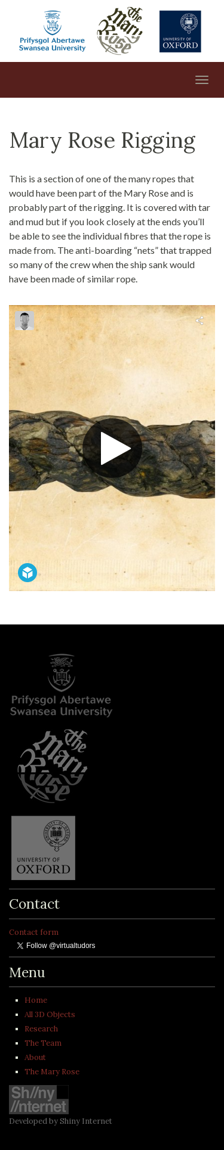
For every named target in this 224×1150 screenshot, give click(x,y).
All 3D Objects (49, 1014)
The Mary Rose (51, 1072)
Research (41, 1029)
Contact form (34, 932)
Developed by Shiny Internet (60, 1121)
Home (35, 1000)
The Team (43, 1043)
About (35, 1057)
